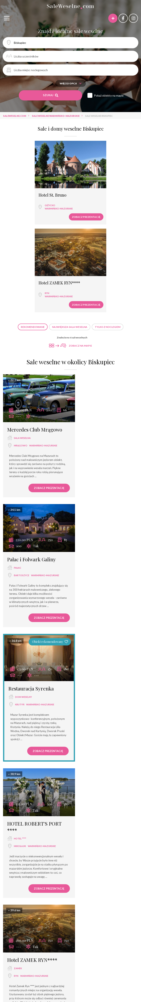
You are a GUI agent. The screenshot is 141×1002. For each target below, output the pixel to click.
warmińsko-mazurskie (29, 204)
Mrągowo (20, 349)
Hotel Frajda (22, 925)
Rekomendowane (33, 234)
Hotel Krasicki (45, 954)
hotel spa (93, 888)
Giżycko (20, 200)
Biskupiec (19, 764)
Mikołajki (89, 484)
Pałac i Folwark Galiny (101, 333)
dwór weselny (65, 896)
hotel (18, 756)
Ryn (84, 200)
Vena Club (98, 954)
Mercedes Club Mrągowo (34, 333)
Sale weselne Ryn (70, 852)
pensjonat (112, 888)
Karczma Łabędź (73, 932)
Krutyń (19, 478)
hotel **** (89, 477)
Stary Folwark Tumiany (52, 925)
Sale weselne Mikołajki (32, 844)
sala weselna (22, 341)
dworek (43, 896)
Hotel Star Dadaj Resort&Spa (102, 947)
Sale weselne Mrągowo (68, 844)
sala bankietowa (79, 881)
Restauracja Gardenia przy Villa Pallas (100, 925)
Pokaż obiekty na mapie (109, 95)
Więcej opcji (71, 83)
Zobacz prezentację (49, 212)
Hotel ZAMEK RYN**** (96, 190)
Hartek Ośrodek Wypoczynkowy (112, 932)
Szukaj (50, 95)
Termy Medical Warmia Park (106, 939)
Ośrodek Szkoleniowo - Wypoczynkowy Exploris (48, 939)
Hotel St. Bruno (22, 190)
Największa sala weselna (69, 234)
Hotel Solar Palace (31, 947)
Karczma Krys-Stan (43, 932)
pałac (87, 341)
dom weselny (23, 470)
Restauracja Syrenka (31, 462)
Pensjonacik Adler (73, 954)
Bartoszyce (91, 349)
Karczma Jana (15, 932)
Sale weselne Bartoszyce (107, 844)
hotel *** (103, 881)
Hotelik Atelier (23, 748)
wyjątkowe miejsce (38, 888)
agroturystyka (91, 896)
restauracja (40, 881)
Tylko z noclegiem (107, 234)
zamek (18, 606)
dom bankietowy (69, 888)
